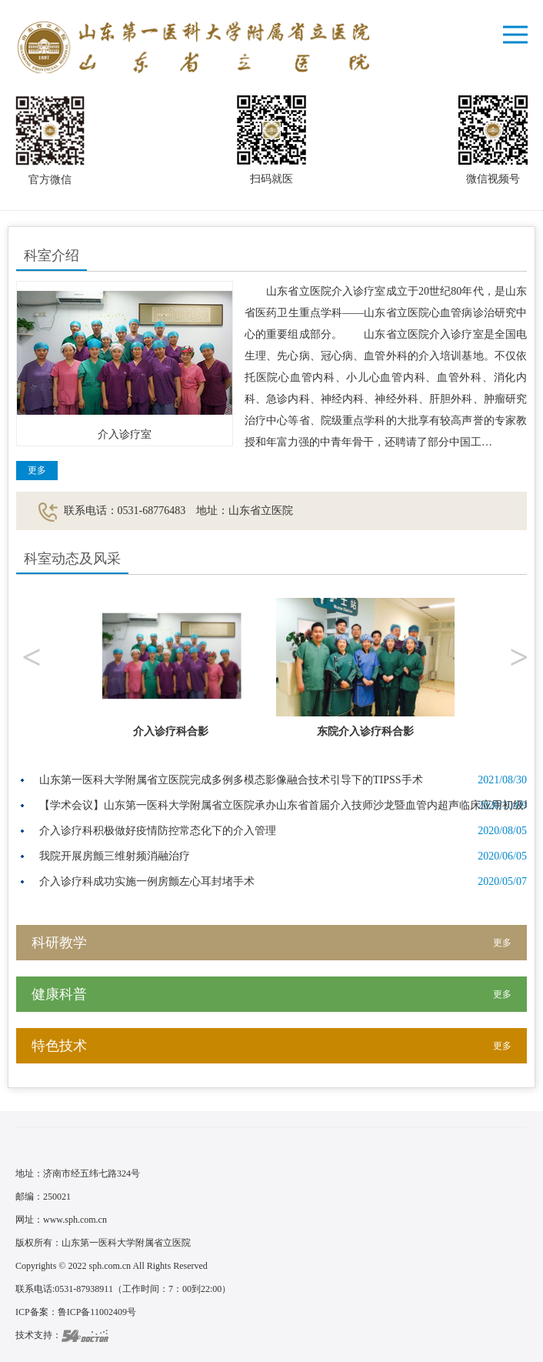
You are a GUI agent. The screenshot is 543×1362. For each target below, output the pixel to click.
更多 (37, 470)
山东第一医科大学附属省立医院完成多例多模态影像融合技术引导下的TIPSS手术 (231, 780)
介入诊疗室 (125, 434)
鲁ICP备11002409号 (97, 1312)
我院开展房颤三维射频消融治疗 (114, 856)
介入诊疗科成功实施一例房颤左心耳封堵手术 (147, 881)
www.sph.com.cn (75, 1219)
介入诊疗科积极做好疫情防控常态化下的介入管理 (157, 830)
